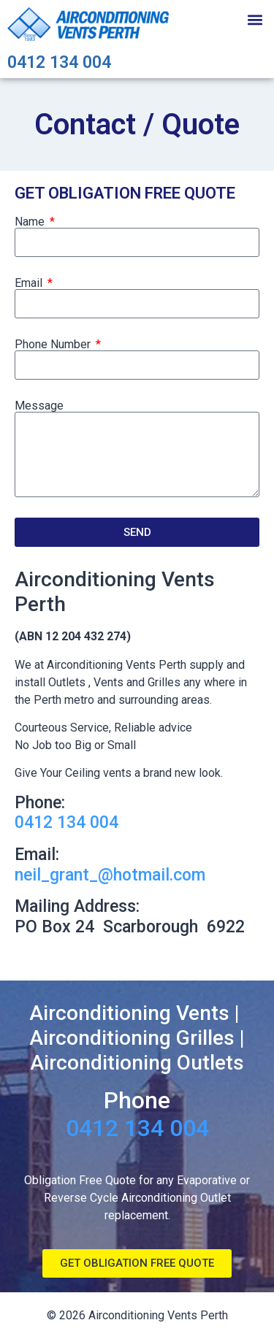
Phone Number (54, 344)
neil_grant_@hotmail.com (110, 875)
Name (31, 222)
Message (39, 406)
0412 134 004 (59, 62)
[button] (255, 19)
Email (30, 283)
